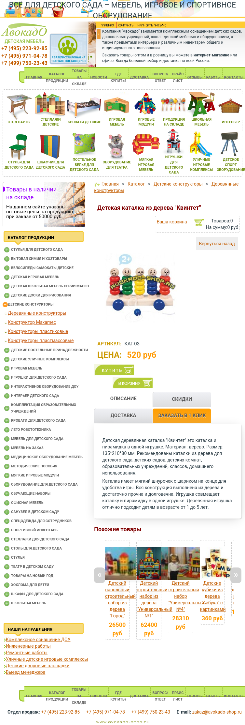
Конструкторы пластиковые (38, 331)
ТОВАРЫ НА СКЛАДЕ (79, 77)
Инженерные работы (28, 646)
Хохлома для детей (30, 585)
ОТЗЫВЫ (195, 77)
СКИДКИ (182, 399)
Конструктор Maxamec (32, 322)
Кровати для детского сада (38, 420)
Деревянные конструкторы (37, 313)
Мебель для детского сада (37, 439)
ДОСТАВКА (139, 77)
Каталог (136, 184)
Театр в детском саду (32, 567)
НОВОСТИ (98, 77)
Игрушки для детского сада (39, 377)
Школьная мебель (28, 603)
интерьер (231, 122)
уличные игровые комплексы (201, 165)
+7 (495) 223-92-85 (24, 48)
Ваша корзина (172, 221)
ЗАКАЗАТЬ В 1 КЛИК (182, 415)
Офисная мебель (27, 503)
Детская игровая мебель (35, 277)
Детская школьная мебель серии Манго (50, 286)
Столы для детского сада (36, 548)
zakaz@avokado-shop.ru (217, 712)
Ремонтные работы (27, 652)
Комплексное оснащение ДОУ (38, 639)
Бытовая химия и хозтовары (39, 259)
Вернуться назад (217, 243)
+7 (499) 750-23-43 (24, 63)
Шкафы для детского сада (37, 594)
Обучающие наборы (30, 493)
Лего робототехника (31, 430)
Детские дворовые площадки (37, 665)
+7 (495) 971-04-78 (24, 56)
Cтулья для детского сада (37, 250)
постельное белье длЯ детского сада (84, 165)
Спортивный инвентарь (34, 530)
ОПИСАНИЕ (123, 398)
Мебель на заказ (27, 448)
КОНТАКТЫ (233, 77)
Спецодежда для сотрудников (41, 521)
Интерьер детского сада (35, 396)
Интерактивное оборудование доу (45, 387)
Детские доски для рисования (41, 295)
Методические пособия (34, 466)
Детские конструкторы (30, 304)
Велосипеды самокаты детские (42, 268)
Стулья (18, 557)
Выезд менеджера (25, 672)
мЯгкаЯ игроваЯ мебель (146, 165)
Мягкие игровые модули (35, 475)
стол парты (18, 122)
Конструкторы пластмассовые (41, 340)
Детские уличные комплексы (40, 359)
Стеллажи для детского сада (40, 539)
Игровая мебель (26, 368)
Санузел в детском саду (35, 512)
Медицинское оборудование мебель (47, 457)
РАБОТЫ (213, 77)
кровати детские (84, 122)
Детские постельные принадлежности (49, 350)
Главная (110, 184)
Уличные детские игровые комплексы (47, 659)
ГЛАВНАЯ (34, 77)
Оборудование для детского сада (44, 484)
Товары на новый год (32, 576)
